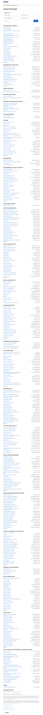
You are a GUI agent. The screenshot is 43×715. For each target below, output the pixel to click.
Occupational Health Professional (9, 427)
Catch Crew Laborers (7, 379)
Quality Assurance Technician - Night (9, 545)
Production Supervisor (7, 487)
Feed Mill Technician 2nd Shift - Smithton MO (11, 352)
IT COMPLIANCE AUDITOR (8, 344)
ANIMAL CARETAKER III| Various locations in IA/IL (12, 384)
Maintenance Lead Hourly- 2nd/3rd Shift (10, 211)
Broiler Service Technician (7, 456)
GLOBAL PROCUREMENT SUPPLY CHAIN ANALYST (12, 676)
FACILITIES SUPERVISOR (7, 96)
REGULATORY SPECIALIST (7, 572)
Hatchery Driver (6, 131)
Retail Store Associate (7, 589)
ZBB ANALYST (5, 82)
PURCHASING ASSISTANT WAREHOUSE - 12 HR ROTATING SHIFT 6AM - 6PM (11, 35)
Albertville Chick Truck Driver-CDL (9, 144)
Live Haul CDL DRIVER (7, 148)
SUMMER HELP (6, 253)
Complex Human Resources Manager (9, 330)
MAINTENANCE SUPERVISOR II (8, 415)
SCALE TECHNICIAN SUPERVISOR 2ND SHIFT (11, 347)
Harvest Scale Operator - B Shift (8, 501)
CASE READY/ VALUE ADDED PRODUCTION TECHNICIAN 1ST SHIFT (10, 509)
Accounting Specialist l (7, 27)
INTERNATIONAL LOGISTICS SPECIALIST (10, 669)
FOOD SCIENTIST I (6, 573)
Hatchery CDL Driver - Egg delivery (9, 126)
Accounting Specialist (7, 29)
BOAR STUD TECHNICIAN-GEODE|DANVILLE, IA (11, 383)
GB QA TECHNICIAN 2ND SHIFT (8, 550)
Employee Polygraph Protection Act (8, 704)
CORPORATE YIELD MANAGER (8, 107)
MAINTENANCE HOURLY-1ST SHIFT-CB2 (10, 222)
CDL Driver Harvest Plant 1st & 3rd (9, 151)
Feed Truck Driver (6, 123)
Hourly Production (6, 257)
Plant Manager (6, 476)
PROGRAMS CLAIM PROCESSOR (8, 41)
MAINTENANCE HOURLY (7, 216)
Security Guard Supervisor (7, 479)
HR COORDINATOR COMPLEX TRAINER (10, 79)
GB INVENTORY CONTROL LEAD (9, 71)
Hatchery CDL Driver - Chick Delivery (9, 128)
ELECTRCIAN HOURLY (7, 228)
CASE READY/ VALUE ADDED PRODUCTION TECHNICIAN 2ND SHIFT (10, 507)
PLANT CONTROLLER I (7, 48)
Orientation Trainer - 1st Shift (8, 315)
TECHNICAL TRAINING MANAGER (9, 324)
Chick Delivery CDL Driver (7, 154)
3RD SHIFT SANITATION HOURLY (9, 175)
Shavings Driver (6, 125)
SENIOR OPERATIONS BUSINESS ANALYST (10, 103)
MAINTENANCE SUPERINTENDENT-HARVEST (11, 396)
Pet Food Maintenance (7, 404)
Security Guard (5, 174)
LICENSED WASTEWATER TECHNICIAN (10, 520)
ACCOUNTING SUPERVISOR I (8, 59)
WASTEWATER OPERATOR (7, 169)
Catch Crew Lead (6, 381)
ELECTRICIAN (5, 220)
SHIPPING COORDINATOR (7, 502)
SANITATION (5, 285)
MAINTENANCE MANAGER (8, 481)
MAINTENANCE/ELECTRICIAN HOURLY (10, 213)
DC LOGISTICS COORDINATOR (8, 461)
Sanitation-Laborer (6, 73)
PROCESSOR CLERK (6, 651)
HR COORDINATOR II (7, 307)
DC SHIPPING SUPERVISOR (8, 517)
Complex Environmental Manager (9, 190)
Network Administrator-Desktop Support (10, 346)
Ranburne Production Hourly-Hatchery (10, 250)
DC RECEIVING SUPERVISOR (8, 519)
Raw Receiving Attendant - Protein (9, 266)
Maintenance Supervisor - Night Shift (9, 410)
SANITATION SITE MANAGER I (8, 627)
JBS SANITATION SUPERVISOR (8, 622)
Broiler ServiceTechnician (7, 356)
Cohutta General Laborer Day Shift (9, 274)
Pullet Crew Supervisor (7, 524)
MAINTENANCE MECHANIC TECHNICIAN (10, 235)
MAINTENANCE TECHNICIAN (8, 236)
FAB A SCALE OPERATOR (7, 494)
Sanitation (5, 296)
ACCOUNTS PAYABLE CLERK (8, 43)
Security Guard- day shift (7, 199)
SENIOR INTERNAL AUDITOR (8, 57)
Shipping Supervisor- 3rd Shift (8, 514)
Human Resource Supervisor (8, 334)
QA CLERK (5, 534)
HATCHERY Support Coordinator (9, 60)
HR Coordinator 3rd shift (7, 319)
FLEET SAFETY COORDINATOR (8, 185)
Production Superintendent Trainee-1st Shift (11, 464)
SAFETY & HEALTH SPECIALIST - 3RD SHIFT (10, 180)
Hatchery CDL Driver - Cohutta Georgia (10, 133)
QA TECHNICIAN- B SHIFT (7, 536)
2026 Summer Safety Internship (8, 182)
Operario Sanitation (6, 293)
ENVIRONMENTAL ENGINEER (8, 177)
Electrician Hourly (6, 400)
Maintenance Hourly (6, 227)
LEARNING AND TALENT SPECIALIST (9, 321)
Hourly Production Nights (7, 264)
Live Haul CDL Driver (7, 143)
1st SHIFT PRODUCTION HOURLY (9, 249)
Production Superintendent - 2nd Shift (10, 485)
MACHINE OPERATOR (7, 271)
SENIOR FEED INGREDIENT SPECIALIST (10, 687)
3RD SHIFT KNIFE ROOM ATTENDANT (10, 654)
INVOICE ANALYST (6, 663)
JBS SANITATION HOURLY (7, 617)
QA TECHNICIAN (6, 255)
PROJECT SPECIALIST (7, 569)
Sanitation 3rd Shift (6, 283)
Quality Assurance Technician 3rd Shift (10, 539)
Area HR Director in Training (8, 313)
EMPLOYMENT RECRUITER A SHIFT (9, 318)
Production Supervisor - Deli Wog (9, 504)
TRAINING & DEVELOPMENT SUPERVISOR (10, 484)
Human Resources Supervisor (8, 329)
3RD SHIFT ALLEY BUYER (7, 90)
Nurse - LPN (5, 446)
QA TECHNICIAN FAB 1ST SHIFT (8, 548)
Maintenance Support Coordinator (9, 81)
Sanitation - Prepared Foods (8, 288)
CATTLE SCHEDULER (7, 682)
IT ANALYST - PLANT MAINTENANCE (9, 343)
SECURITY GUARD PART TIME (8, 117)
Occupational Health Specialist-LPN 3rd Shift (11, 435)
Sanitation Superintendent (8, 615)
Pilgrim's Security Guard (7, 452)
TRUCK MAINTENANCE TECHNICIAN (9, 225)
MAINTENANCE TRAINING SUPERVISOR (10, 418)
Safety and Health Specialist (8, 186)
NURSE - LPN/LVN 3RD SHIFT (8, 441)
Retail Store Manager (7, 600)
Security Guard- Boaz (7, 432)
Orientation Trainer (6, 316)
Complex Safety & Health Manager (9, 194)
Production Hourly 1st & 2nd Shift (9, 260)
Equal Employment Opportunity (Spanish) (8, 709)
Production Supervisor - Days (8, 525)
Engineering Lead (6, 163)
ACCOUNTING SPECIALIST (8, 33)
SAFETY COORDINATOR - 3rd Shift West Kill (10, 198)
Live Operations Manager (7, 366)
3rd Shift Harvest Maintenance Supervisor (10, 390)
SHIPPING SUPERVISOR (7, 681)
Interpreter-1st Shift (6, 310)
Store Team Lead (6, 579)
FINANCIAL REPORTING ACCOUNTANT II (10, 56)
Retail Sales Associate (7, 583)
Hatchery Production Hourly (8, 361)
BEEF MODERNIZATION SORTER (9, 552)
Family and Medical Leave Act (7, 706)
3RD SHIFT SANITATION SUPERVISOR (10, 178)
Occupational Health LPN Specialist (9, 445)
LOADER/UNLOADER (7, 76)
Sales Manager (6, 586)
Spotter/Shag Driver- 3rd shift (8, 122)
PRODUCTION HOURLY (7, 245)
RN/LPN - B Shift (6, 440)
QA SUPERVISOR (6, 560)
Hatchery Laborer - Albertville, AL (9, 367)
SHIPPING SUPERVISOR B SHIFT (8, 460)
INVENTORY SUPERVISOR (7, 661)
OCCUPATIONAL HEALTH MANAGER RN (10, 443)
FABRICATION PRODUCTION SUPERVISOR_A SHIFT (12, 489)
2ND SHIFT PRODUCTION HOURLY (9, 247)
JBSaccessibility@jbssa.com (18, 700)
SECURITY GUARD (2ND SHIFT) (8, 77)
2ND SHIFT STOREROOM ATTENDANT (10, 498)
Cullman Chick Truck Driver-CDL (9, 146)
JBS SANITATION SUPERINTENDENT (9, 614)
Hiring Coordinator (6, 327)
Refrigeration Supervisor (7, 408)
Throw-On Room (6, 252)
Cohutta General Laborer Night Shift (9, 272)
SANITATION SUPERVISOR (8, 631)
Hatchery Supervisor (6, 375)
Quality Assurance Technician (8, 556)
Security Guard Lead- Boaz (8, 433)
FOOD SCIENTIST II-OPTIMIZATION (9, 570)
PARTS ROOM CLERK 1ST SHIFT (8, 66)
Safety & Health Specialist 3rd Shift (9, 438)
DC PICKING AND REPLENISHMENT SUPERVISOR (11, 482)
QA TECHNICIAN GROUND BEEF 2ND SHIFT (11, 547)
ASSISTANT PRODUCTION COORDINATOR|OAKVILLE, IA (8, 40)
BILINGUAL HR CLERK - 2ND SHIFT (9, 308)
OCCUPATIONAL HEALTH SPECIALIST (9, 429)
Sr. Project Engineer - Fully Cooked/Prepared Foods (12, 161)
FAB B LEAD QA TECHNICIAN (8, 533)
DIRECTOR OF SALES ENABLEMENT (9, 111)
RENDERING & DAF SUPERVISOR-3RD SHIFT (11, 394)
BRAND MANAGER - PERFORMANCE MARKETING (11, 598)
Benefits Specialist (6, 322)
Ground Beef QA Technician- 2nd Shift (10, 553)
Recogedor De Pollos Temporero (9, 364)
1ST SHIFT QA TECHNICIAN (8, 555)
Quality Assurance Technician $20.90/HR (10, 544)
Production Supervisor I (7, 477)
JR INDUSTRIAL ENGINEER (8, 160)
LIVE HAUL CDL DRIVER (7, 130)
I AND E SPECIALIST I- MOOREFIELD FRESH (10, 420)
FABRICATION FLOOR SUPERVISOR (9, 512)
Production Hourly (6, 261)
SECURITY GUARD (6, 191)
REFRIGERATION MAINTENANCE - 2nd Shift (11, 214)
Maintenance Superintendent (8, 416)
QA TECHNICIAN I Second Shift (8, 563)
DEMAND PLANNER (6, 658)
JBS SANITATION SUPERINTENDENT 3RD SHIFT (11, 639)
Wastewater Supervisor (7, 196)
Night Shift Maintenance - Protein (9, 232)
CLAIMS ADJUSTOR (6, 49)
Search (36, 20)
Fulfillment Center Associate (8, 205)
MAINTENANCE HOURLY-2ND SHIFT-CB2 (10, 219)
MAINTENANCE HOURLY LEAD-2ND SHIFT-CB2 (11, 217)
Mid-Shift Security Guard (7, 172)
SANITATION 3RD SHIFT (7, 619)
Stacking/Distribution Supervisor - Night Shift (11, 463)
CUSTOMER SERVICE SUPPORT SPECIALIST (10, 665)
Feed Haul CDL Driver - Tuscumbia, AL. (10, 140)
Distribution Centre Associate (8, 602)
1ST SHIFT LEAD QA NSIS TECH (8, 558)
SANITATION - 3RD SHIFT (7, 620)
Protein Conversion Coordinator (9, 516)
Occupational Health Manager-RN (9, 430)
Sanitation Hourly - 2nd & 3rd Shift (9, 286)
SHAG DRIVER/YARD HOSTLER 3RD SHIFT (10, 522)
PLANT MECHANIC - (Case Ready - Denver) (10, 224)
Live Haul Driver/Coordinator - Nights (10, 152)
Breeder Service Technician (8, 376)
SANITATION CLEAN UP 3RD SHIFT (9, 291)
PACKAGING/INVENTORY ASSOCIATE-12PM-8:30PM (12, 74)
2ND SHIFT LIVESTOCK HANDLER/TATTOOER (11, 91)
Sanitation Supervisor (7, 625)
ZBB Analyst (5, 44)
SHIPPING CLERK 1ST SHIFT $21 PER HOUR (10, 677)
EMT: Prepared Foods (7, 450)
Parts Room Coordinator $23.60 (8, 209)
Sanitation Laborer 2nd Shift (8, 289)
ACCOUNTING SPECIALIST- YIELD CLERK (10, 37)
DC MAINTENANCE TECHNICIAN (9, 511)
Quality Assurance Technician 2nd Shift (10, 542)
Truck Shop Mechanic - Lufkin (8, 402)
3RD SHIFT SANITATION (7, 281)
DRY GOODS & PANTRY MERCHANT (9, 679)
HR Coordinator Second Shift (8, 335)
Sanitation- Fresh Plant (7, 297)
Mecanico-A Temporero (7, 362)
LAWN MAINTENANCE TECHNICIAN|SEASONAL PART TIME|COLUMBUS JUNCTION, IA (11, 373)
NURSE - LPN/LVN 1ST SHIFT (8, 437)
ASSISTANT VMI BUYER (7, 116)
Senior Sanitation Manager (8, 642)
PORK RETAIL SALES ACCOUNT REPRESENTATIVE (12, 578)
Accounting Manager (7, 51)
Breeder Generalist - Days (7, 141)
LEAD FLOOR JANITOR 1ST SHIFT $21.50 (10, 302)
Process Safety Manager (7, 164)
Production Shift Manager (7, 458)
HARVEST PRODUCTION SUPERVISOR (9, 499)
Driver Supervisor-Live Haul (8, 369)
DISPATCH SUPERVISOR (7, 359)
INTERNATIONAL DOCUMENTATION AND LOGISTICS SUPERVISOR (10, 657)
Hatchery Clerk (5, 378)
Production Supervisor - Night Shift (9, 474)
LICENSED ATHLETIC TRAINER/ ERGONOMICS (11, 193)
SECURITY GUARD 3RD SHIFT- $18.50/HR (10, 170)
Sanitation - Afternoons (7, 299)
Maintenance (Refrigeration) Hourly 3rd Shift (11, 412)
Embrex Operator (6, 358)
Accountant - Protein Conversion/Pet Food (10, 46)
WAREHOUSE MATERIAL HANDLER (9, 68)
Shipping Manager (6, 466)
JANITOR (4, 301)
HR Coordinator (6, 337)
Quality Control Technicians (8, 540)
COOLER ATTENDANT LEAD (8, 84)
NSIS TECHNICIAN (6, 537)
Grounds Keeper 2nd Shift (7, 397)
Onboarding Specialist (7, 311)
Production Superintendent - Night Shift (10, 470)
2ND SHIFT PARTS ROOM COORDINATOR (10, 496)
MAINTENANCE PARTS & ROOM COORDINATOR (11, 240)
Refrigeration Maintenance (8, 407)
